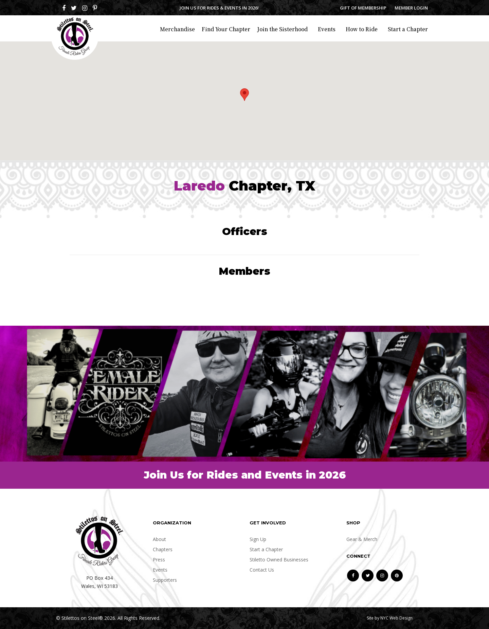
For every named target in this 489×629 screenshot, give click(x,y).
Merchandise (177, 29)
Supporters (165, 580)
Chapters (163, 549)
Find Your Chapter (226, 29)
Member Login (411, 8)
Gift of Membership (363, 8)
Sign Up (258, 539)
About (159, 539)
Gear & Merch (361, 539)
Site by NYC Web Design (390, 618)
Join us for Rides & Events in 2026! (219, 8)
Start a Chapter (408, 29)
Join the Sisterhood (282, 29)
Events (327, 29)
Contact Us (262, 570)
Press (159, 559)
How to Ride (362, 29)
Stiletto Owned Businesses (279, 559)
